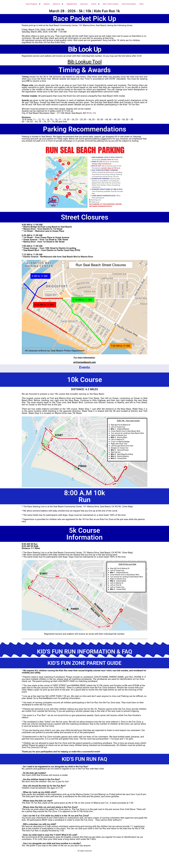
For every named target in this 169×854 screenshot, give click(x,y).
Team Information (129, 4)
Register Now (72, 4)
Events (93, 4)
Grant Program (31, 4)
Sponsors (84, 4)
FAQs (141, 4)
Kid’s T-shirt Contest (110, 4)
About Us (56, 4)
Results (47, 4)
